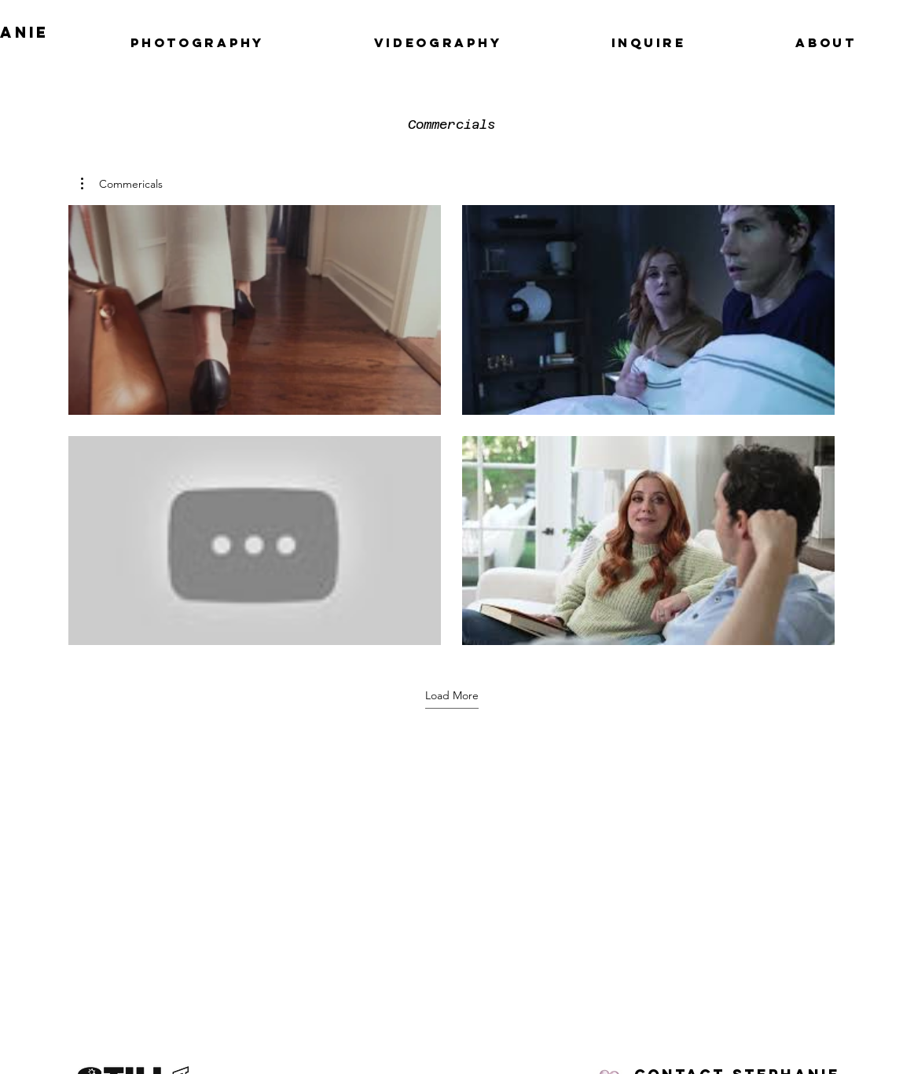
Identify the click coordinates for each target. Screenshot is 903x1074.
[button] (122, 184)
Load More (452, 695)
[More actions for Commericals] (122, 184)
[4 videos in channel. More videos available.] (451, 425)
